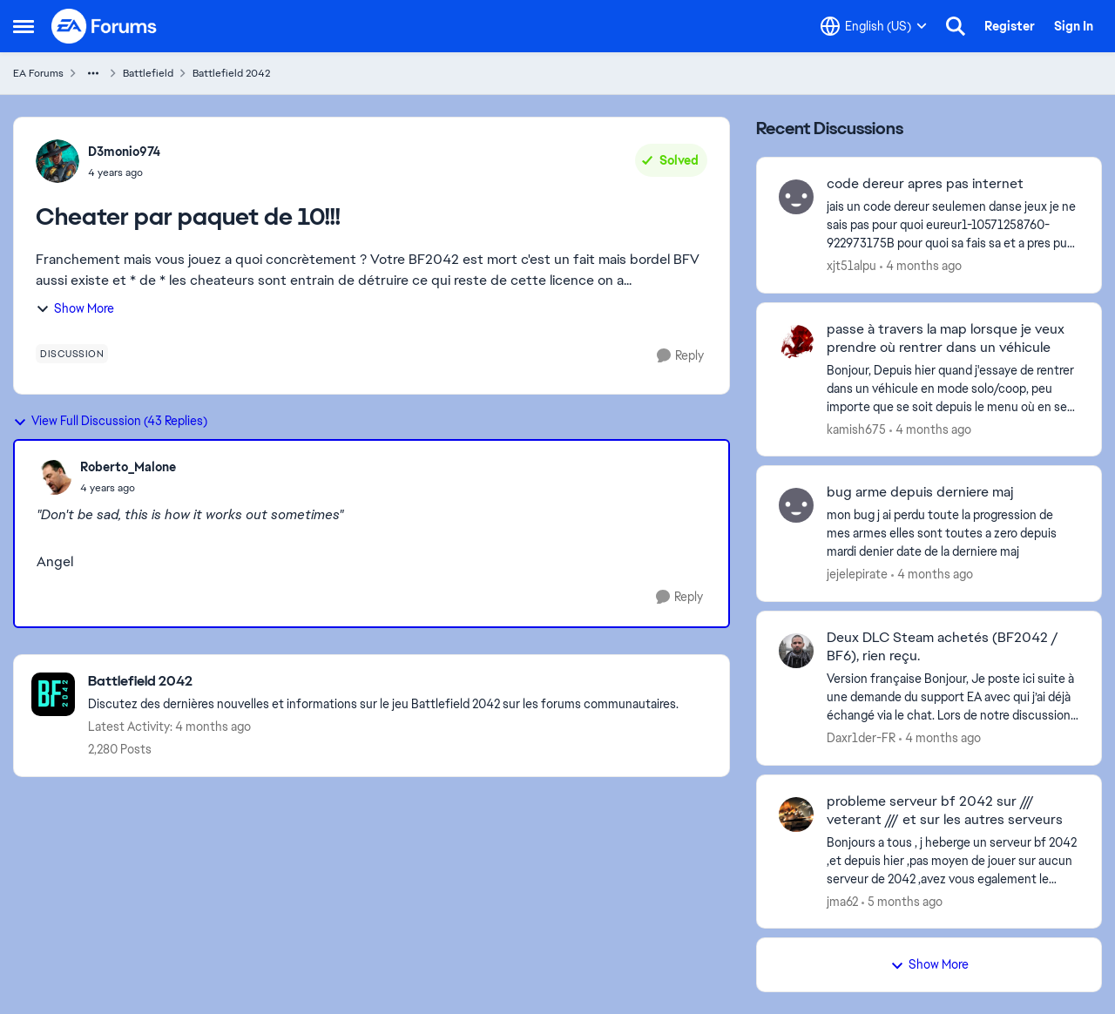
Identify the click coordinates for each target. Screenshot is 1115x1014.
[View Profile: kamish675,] (796, 342)
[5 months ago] (902, 901)
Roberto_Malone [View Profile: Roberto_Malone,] (128, 467)
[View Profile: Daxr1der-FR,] (796, 650)
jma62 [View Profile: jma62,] (842, 901)
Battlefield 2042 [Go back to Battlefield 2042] (231, 73)
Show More (75, 308)
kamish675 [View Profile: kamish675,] (856, 428)
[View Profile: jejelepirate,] (796, 505)
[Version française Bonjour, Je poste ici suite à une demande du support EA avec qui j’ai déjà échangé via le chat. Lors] (953, 697)
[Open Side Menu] (23, 26)
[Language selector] (874, 26)
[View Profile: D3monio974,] (57, 161)
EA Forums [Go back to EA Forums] (38, 73)
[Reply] (680, 356)
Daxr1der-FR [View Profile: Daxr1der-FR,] (861, 738)
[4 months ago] (921, 266)
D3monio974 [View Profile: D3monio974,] (124, 151)
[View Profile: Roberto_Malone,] (54, 477)
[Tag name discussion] (72, 353)
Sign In (1073, 26)
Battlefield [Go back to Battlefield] (148, 73)
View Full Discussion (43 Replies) (110, 421)
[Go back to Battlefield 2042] (383, 682)
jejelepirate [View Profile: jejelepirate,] (857, 574)
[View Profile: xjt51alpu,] (796, 196)
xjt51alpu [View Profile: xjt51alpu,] (851, 266)
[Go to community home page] (104, 26)
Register (1009, 26)
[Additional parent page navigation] (93, 73)
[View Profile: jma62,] (796, 814)
